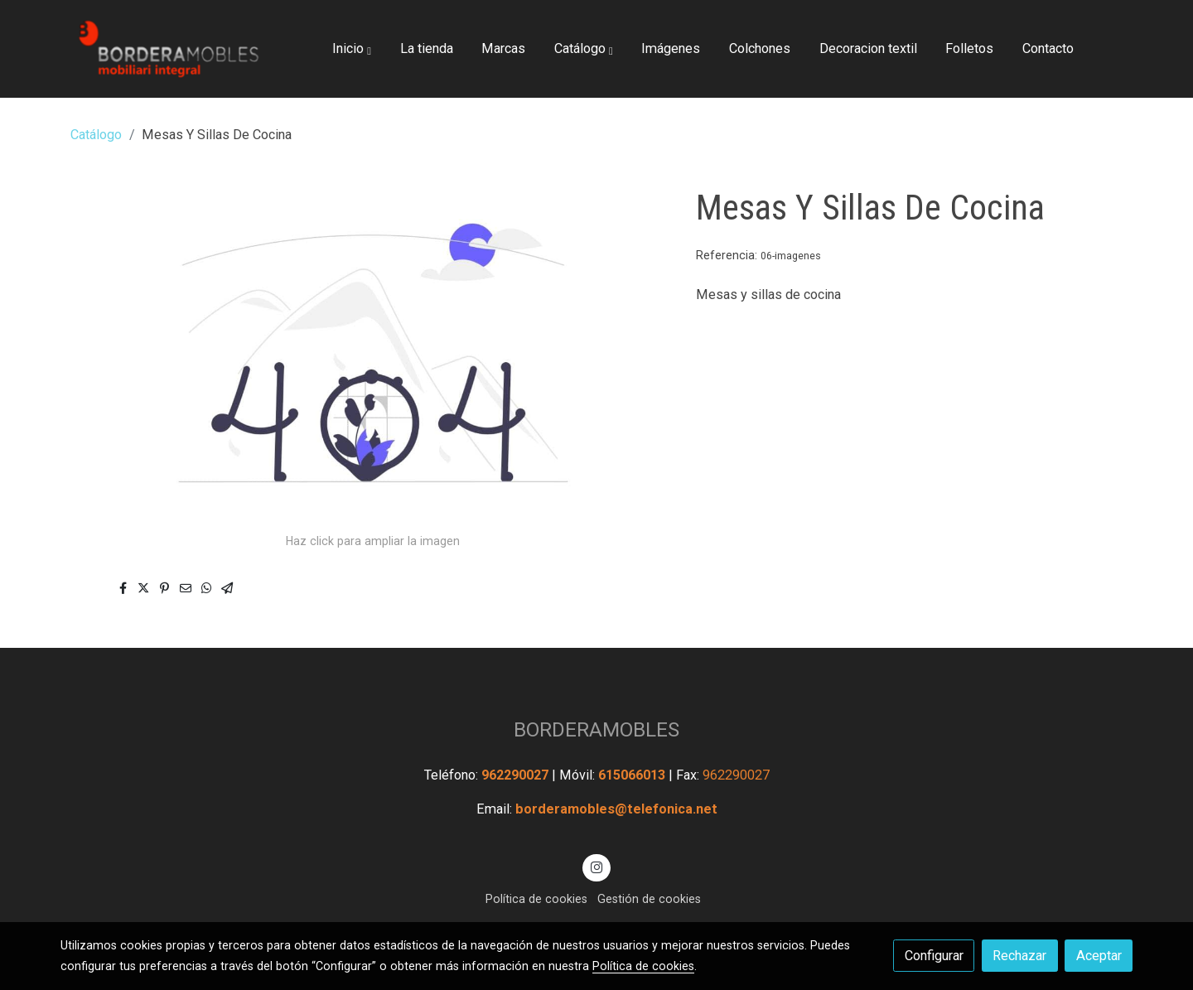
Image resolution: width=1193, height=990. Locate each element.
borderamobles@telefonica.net (616, 809)
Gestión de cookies (649, 898)
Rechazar (1019, 955)
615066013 (633, 775)
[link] (166, 49)
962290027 (516, 775)
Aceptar (1099, 955)
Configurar (934, 955)
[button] (351, 48)
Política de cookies (536, 898)
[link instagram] (597, 866)
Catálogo (96, 134)
